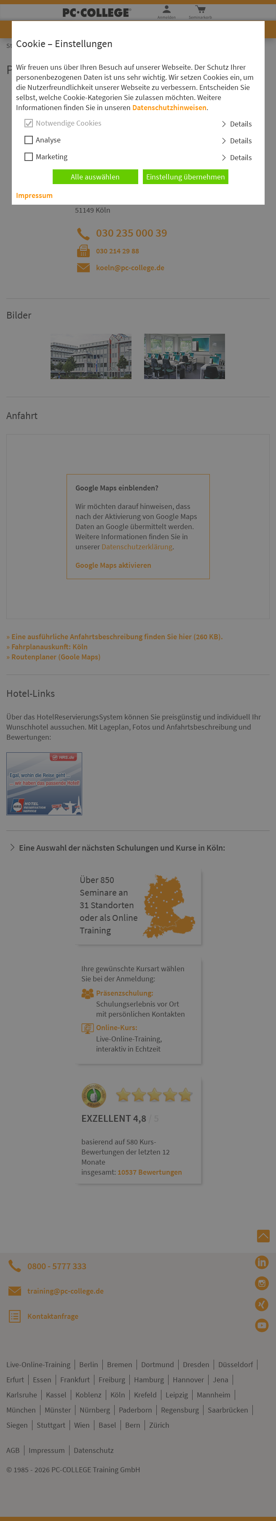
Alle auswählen (95, 177)
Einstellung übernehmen (185, 177)
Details (241, 124)
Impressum (34, 195)
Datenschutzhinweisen (169, 107)
